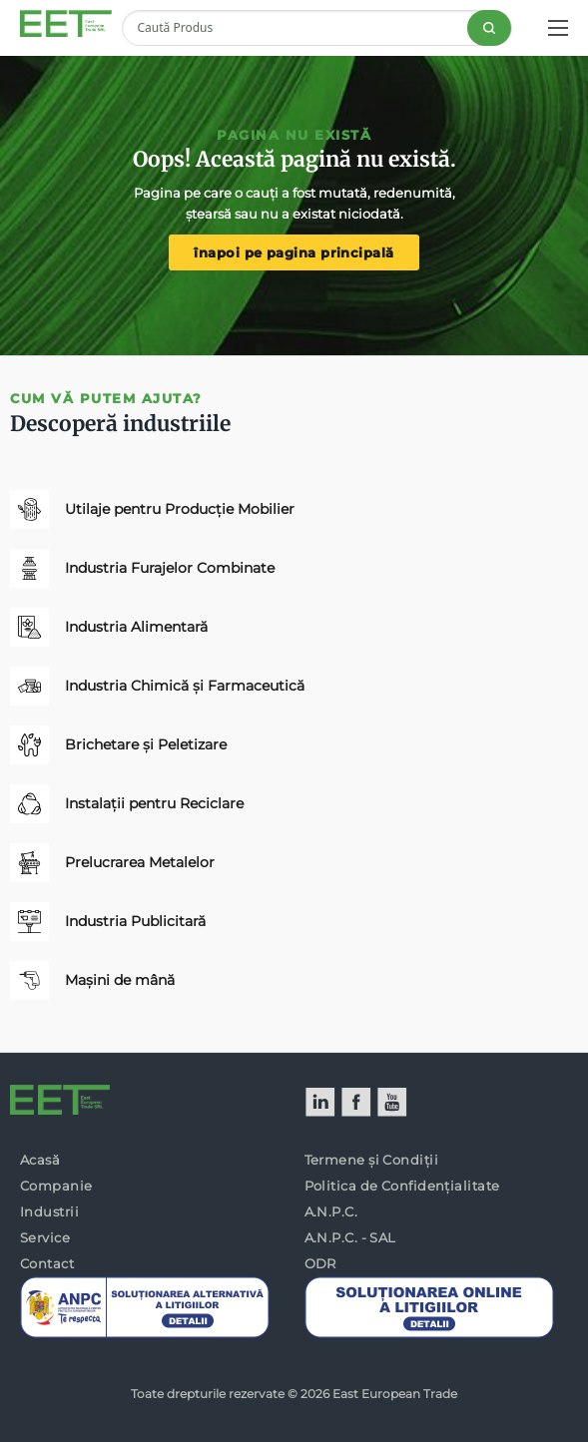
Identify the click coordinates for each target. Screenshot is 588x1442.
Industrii (49, 1211)
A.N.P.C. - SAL (350, 1237)
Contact (47, 1263)
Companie (56, 1186)
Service (45, 1237)
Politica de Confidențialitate (402, 1186)
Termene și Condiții (371, 1160)
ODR (320, 1263)
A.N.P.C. (331, 1211)
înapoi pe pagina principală (293, 252)
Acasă (40, 1160)
